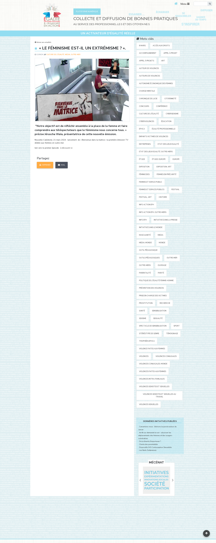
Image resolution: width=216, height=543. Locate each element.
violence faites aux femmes (152, 348)
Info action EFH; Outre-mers (152, 212)
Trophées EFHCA (147, 341)
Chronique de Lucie (148, 98)
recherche (165, 303)
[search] (201, 4)
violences (143, 356)
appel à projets (146, 61)
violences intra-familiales (152, 379)
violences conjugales (166, 356)
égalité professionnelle (163, 129)
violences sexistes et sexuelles (154, 386)
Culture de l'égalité (55, 54)
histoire (163, 197)
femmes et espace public (150, 182)
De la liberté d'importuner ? (150, 441)
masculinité (145, 235)
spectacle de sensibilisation (152, 326)
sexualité (158, 318)
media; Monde (145, 242)
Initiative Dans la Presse (165, 220)
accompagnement (147, 53)
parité (161, 273)
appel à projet (170, 53)
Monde (162, 242)
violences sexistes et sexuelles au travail (159, 395)
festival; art (145, 197)
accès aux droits (161, 45)
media (67, 54)
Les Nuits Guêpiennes (148, 450)
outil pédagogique (148, 250)
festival (175, 189)
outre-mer (75, 54)
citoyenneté (170, 98)
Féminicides (144, 174)
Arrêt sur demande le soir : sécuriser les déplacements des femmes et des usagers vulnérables (155, 435)
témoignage (172, 333)
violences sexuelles (148, 404)
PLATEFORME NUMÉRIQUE (87, 11)
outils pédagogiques (149, 258)
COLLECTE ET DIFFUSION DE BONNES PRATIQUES (125, 18)
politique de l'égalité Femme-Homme (156, 280)
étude (142, 159)
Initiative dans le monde (150, 227)
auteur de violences (149, 68)
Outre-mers (145, 265)
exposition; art (164, 167)
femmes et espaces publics (151, 189)
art (163, 61)
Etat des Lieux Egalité (168, 144)
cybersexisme (172, 114)
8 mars (142, 45)
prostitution (146, 303)
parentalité (145, 273)
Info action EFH (146, 204)
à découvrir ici (66, 147)
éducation (166, 121)
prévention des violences (151, 288)
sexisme (142, 318)
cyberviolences (146, 121)
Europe (176, 159)
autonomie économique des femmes (156, 83)
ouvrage (162, 265)
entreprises (145, 144)
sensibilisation (159, 311)
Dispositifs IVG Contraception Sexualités (155, 447)
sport (177, 326)
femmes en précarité (166, 174)
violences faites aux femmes (152, 371)
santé (142, 311)
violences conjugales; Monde (153, 364)
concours (144, 106)
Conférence (161, 106)
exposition (144, 167)
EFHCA (142, 129)
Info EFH (143, 220)
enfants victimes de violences (153, 136)
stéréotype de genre (149, 333)
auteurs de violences (149, 76)
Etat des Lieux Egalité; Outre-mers (156, 151)
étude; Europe (159, 159)
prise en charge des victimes (153, 295)
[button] (140, 480)
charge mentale (147, 91)
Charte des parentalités (148, 444)
